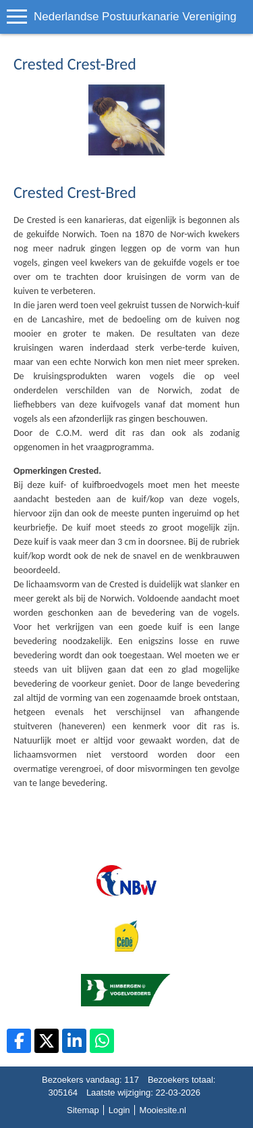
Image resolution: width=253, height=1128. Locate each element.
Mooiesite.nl (163, 1110)
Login (119, 1110)
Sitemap (83, 1110)
